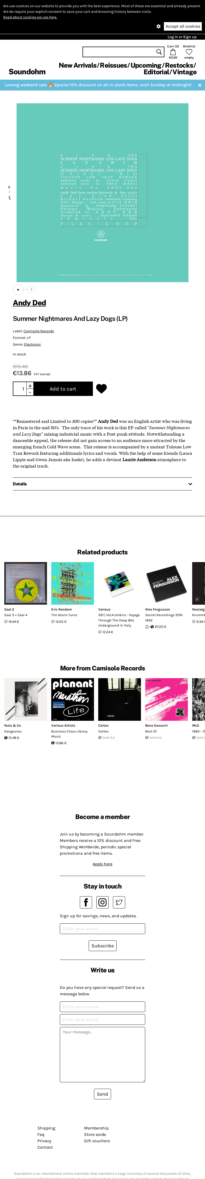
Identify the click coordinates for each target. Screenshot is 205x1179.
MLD (195, 725)
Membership (96, 1128)
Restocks (179, 65)
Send (102, 1094)
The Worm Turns (64, 615)
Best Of (150, 731)
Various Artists (63, 725)
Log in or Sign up (182, 37)
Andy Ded (29, 302)
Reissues (113, 65)
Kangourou (13, 731)
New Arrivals (77, 65)
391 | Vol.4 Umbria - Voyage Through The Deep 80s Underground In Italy (119, 620)
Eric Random (61, 609)
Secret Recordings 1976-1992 (164, 617)
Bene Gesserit (156, 725)
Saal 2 (9, 609)
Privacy (44, 1140)
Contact (45, 1147)
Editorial (156, 72)
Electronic (32, 344)
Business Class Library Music (69, 734)
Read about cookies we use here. (30, 17)
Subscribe (103, 946)
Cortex (103, 725)
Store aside (95, 1134)
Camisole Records (38, 331)
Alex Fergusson (157, 609)
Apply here (102, 863)
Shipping (46, 1128)
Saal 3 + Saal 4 (15, 615)
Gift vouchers (97, 1140)
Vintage (184, 72)
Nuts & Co (12, 725)
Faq (40, 1134)
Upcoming (146, 65)
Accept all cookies (183, 26)
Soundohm (27, 71)
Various (104, 609)
